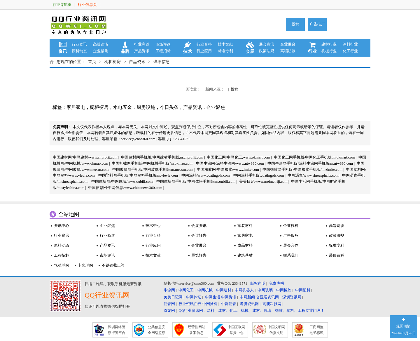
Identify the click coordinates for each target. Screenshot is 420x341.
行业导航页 (61, 4)
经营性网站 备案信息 (196, 330)
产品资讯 (141, 51)
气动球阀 (61, 265)
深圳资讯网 (291, 297)
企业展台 (287, 44)
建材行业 (329, 44)
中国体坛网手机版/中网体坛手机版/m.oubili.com (196, 181)
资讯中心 (61, 225)
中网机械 (205, 290)
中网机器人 (244, 290)
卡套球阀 (85, 265)
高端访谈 (100, 44)
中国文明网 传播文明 (276, 330)
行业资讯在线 (189, 304)
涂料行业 (350, 44)
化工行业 (350, 51)
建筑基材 (245, 255)
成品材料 (245, 245)
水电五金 (122, 107)
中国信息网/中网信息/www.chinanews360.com (125, 187)
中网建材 (223, 290)
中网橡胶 (283, 290)
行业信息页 (87, 4)
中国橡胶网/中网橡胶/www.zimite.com (228, 169)
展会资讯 (266, 44)
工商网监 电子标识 (316, 330)
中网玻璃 (265, 290)
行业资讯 (79, 44)
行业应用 (204, 51)
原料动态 (79, 51)
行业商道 (141, 44)
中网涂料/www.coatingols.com (205, 175)
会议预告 (198, 235)
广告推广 (317, 24)
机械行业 (329, 51)
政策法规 (266, 51)
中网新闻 (247, 297)
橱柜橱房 (112, 62)
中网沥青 (228, 304)
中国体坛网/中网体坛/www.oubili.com (122, 181)
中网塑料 (302, 290)
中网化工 (186, 290)
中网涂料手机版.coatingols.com (258, 175)
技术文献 (225, 44)
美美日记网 (173, 297)
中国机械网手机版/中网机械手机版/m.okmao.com (152, 163)
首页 (92, 62)
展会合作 (290, 245)
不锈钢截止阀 (113, 265)
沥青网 (169, 304)
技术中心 (153, 225)
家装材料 (245, 225)
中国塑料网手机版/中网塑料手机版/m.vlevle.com (138, 175)
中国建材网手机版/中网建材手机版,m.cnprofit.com (162, 157)
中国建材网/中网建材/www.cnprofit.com (85, 157)
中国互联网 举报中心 (236, 330)
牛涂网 (169, 290)
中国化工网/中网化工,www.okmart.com (238, 157)
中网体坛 (193, 297)
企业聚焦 (100, 51)
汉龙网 (169, 310)
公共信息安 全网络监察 (156, 330)
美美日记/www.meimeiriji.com (263, 181)
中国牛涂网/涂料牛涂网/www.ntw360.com (230, 163)
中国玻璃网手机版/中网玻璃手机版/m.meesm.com (152, 169)
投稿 (295, 24)
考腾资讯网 (249, 304)
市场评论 (163, 44)
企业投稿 (290, 225)
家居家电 (75, 107)
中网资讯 (228, 297)
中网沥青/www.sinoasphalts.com (313, 175)
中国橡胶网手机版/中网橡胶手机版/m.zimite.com (302, 169)
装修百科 (336, 255)
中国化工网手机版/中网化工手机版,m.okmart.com (314, 157)
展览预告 (198, 255)
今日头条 (169, 107)
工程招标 (163, 51)
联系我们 (290, 255)
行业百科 (204, 44)
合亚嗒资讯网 (267, 297)
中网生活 (212, 297)
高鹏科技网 (271, 304)
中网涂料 (210, 304)
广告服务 (290, 235)
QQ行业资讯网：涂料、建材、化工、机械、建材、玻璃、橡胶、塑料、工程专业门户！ (251, 310)
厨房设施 (145, 107)
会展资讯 (198, 225)
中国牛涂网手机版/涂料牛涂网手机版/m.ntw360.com (310, 163)
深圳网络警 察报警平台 (116, 330)
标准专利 (225, 51)
